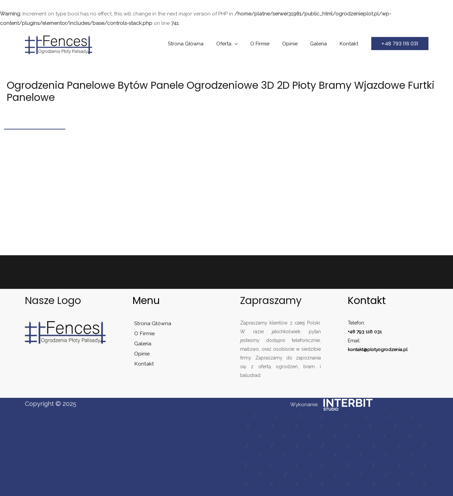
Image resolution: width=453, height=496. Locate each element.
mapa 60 (291, 491)
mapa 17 (257, 435)
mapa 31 (250, 454)
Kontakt (350, 44)
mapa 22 (387, 435)
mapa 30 (409, 444)
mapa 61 (318, 491)
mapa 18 (282, 435)
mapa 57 (355, 482)
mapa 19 (308, 435)
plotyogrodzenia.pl (389, 349)
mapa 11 (295, 425)
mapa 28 (355, 444)
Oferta (235, 44)
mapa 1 (246, 416)
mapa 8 (412, 416)
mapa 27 (329, 444)
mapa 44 (382, 463)
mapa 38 (408, 454)
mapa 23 (413, 435)
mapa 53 (249, 482)
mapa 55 (302, 482)
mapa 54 (276, 482)
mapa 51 (383, 472)
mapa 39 (249, 463)
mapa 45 (409, 463)
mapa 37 (382, 454)
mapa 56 (329, 482)
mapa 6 (364, 416)
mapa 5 (340, 416)
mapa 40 (276, 463)
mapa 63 (371, 491)
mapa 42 (329, 463)
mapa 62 (344, 491)
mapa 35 (328, 454)
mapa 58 (382, 482)
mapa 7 (388, 416)
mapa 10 (270, 425)
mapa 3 (293, 416)
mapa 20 (335, 435)
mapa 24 (249, 444)
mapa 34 (302, 454)
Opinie (296, 44)
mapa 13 (346, 425)
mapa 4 (317, 416)
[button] (399, 43)
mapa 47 (276, 472)
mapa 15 (398, 425)
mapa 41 (303, 463)
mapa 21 (361, 435)
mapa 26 (302, 444)
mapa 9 (245, 425)
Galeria (322, 44)
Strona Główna (200, 44)
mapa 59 (408, 482)
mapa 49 (330, 472)
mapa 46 (250, 472)
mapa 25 (276, 444)
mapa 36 (355, 454)
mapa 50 (357, 472)
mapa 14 (372, 425)
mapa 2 (269, 416)
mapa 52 (409, 472)
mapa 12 (321, 425)
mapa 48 (303, 472)
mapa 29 (382, 444)
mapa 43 (355, 463)
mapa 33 (276, 454)
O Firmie (268, 44)
